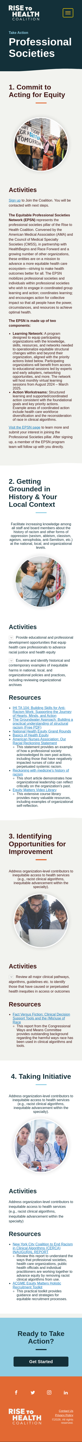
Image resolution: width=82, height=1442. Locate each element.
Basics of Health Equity (31, 735)
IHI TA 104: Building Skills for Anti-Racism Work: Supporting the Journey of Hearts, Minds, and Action (42, 712)
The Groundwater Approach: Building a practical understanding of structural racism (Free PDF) (43, 723)
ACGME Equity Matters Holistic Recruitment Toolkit (37, 1285)
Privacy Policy (64, 1415)
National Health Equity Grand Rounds (42, 731)
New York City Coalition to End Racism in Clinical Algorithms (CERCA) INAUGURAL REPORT (43, 1248)
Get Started (41, 1361)
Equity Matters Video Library (35, 790)
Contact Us (66, 1410)
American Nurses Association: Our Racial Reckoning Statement (39, 741)
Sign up (15, 200)
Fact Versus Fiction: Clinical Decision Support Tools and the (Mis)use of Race (41, 1018)
